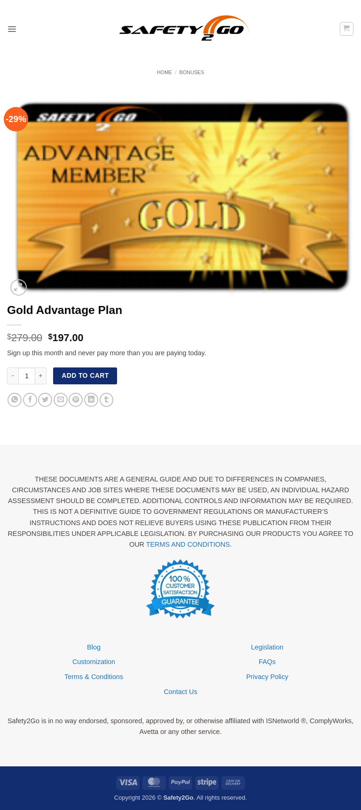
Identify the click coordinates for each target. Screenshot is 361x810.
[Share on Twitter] (45, 400)
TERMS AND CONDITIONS (188, 544)
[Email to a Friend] (61, 400)
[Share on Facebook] (30, 400)
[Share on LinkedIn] (91, 400)
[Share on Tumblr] (107, 400)
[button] (12, 28)
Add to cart (85, 375)
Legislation (267, 647)
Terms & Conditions (93, 676)
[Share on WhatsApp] (15, 400)
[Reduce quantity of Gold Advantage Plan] (12, 375)
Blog (94, 647)
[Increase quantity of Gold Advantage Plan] (41, 375)
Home (164, 72)
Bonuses (192, 72)
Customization (93, 661)
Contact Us (180, 691)
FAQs (267, 661)
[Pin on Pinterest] (76, 400)
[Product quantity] (26, 375)
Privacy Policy (267, 676)
